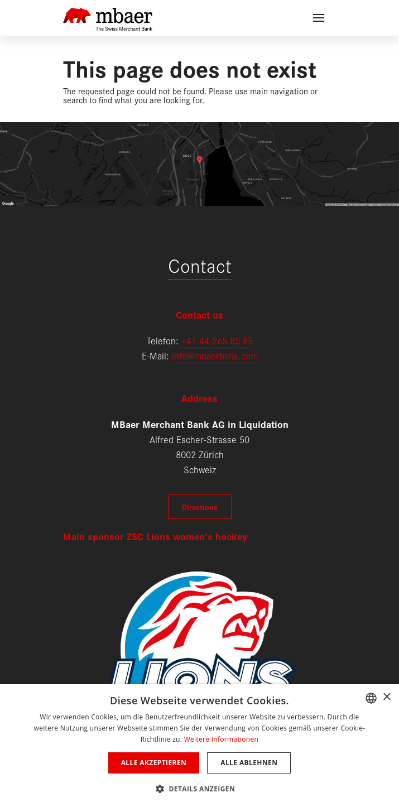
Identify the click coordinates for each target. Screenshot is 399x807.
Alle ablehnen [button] (248, 762)
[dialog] (199, 745)
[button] (199, 788)
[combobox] (371, 698)
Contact (200, 264)
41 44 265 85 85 (219, 340)
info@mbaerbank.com (213, 355)
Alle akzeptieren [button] (154, 762)
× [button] (386, 697)
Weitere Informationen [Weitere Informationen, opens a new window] (221, 739)
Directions (200, 506)
